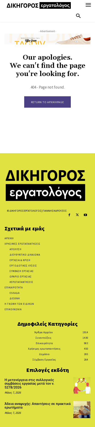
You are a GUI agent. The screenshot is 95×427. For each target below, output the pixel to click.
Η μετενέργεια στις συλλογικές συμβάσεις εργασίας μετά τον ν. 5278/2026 (29, 383)
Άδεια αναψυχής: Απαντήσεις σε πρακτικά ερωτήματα (38, 406)
